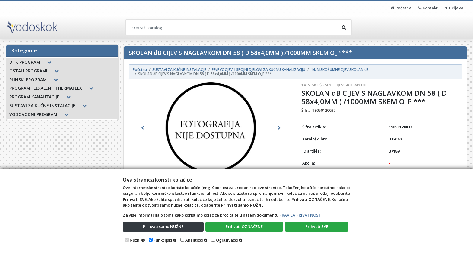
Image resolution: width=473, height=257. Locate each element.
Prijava (455, 8)
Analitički (194, 240)
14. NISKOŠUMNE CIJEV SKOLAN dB (333, 85)
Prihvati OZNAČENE (244, 226)
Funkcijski (163, 240)
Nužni (135, 240)
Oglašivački (227, 240)
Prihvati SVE (316, 226)
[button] (143, 127)
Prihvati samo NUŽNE (163, 226)
